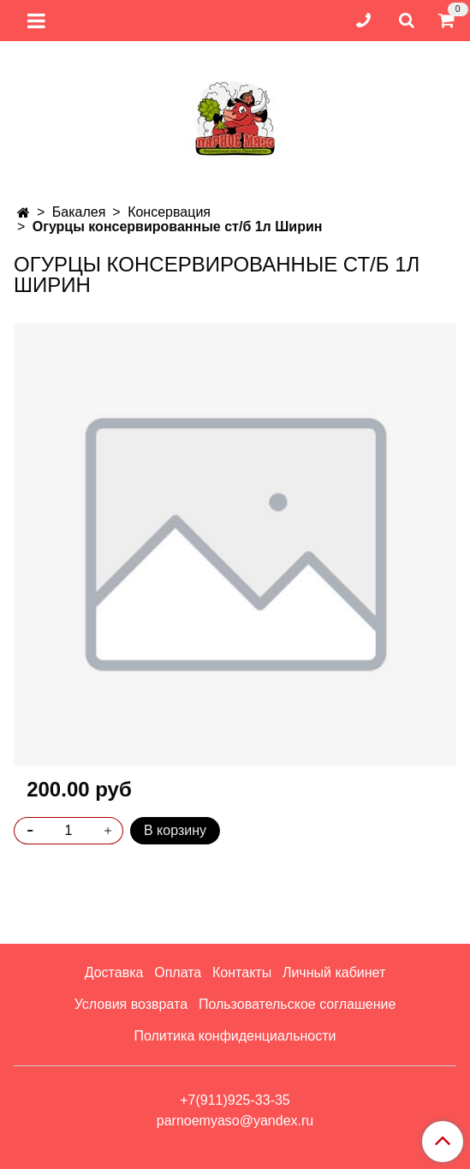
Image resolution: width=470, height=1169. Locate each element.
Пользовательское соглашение (297, 1004)
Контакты (241, 972)
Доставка (114, 972)
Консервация (169, 212)
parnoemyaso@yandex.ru (235, 1120)
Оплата (177, 972)
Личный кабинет (334, 972)
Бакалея (79, 212)
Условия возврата (130, 1004)
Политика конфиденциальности (235, 1036)
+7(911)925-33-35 (235, 1100)
